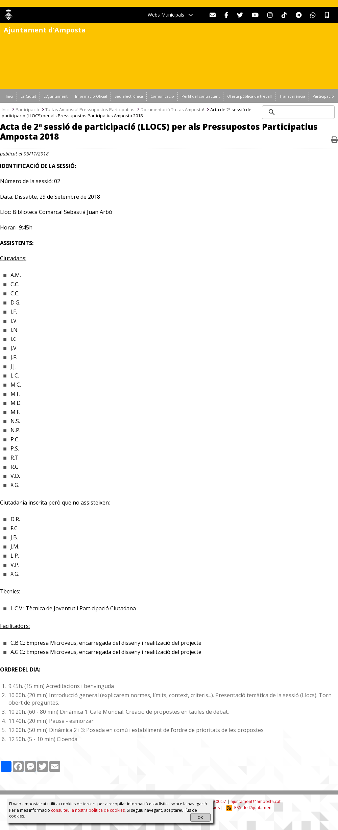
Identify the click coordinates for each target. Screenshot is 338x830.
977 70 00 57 (214, 801)
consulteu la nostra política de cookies (88, 810)
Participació (27, 109)
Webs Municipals (170, 14)
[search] (298, 112)
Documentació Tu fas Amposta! (172, 109)
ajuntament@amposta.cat (256, 801)
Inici (5, 109)
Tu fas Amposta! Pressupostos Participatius (90, 109)
